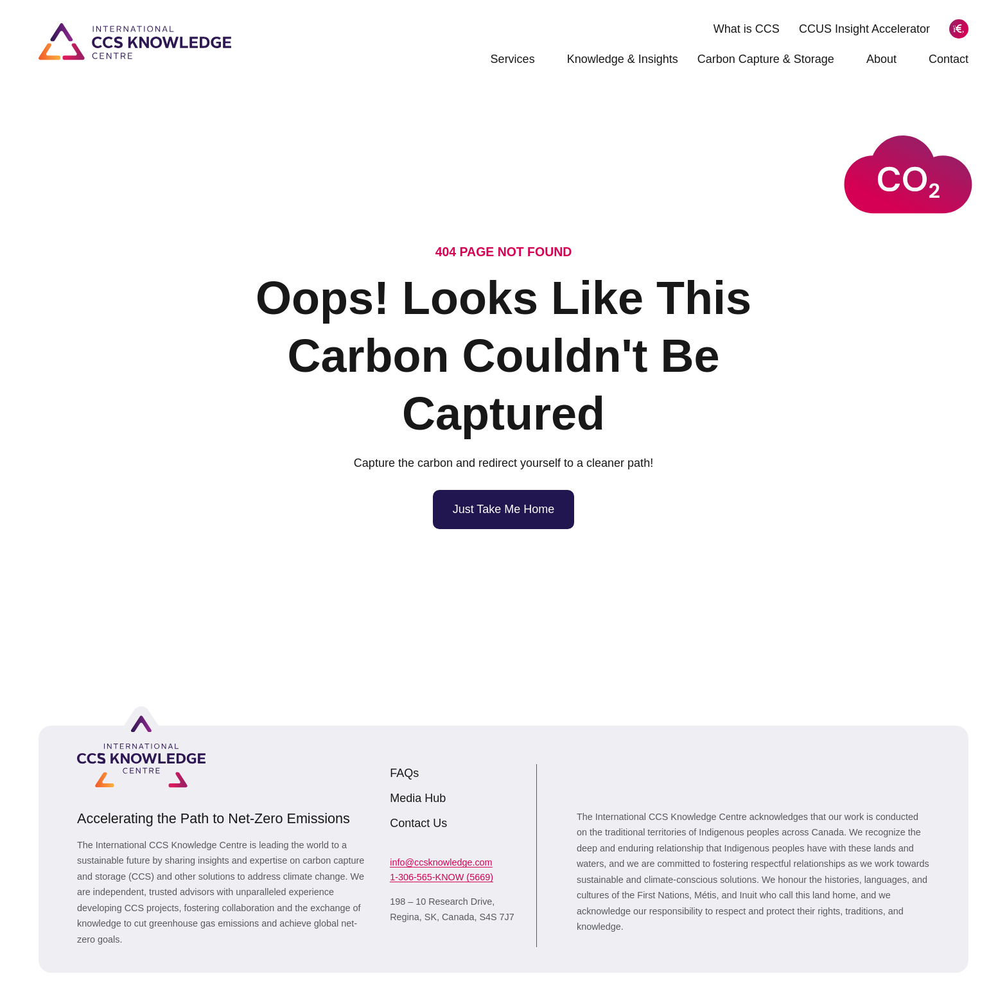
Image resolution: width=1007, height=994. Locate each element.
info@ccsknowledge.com (441, 862)
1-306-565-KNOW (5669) (441, 877)
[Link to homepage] (135, 41)
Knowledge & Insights (622, 59)
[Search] (958, 29)
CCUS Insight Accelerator (864, 28)
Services (519, 59)
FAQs (404, 773)
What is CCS (747, 28)
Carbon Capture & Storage (772, 59)
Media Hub (418, 798)
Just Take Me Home (504, 509)
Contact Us (418, 823)
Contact (948, 59)
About (887, 59)
